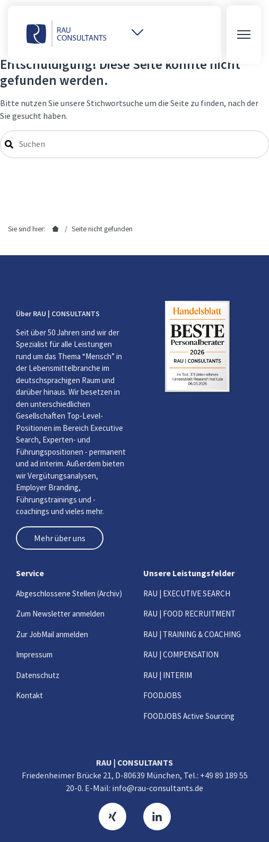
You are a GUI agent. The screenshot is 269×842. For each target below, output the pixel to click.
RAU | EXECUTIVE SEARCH (186, 593)
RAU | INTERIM (167, 675)
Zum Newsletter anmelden (60, 614)
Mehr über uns (59, 538)
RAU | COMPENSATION (181, 654)
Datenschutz (37, 675)
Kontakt (29, 695)
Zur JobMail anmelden (52, 634)
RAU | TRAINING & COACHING (192, 634)
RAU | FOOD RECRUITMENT (189, 614)
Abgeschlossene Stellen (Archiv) (69, 593)
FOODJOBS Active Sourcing (189, 716)
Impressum (34, 654)
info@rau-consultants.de (157, 788)
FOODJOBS (162, 695)
